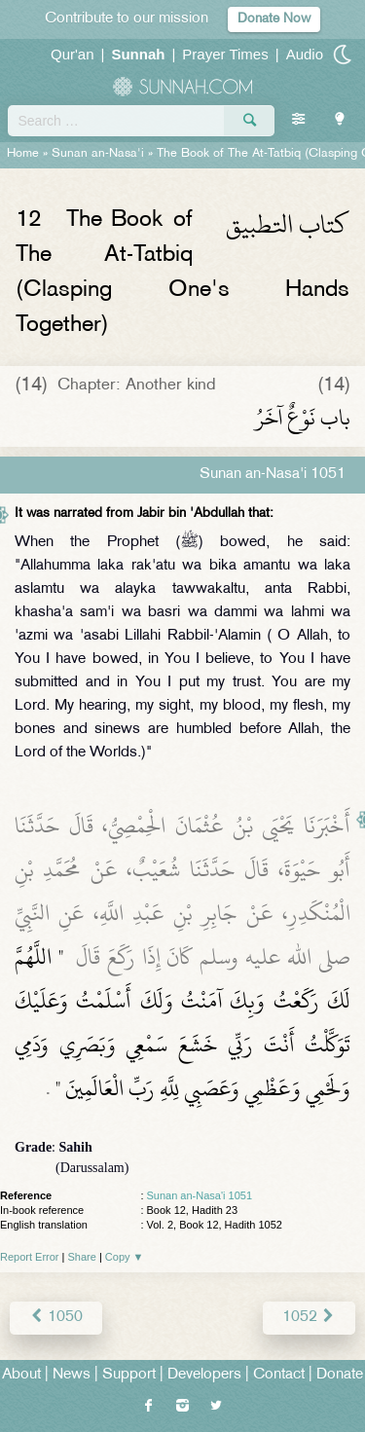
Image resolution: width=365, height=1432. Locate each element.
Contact (279, 1375)
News (72, 1375)
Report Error (29, 1257)
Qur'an (72, 54)
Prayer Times (225, 54)
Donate (339, 1375)
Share (82, 1257)
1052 (309, 1317)
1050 (56, 1317)
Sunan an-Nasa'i (98, 154)
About (21, 1375)
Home (23, 154)
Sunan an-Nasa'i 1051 (200, 1195)
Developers (204, 1375)
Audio (304, 54)
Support (129, 1375)
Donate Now (273, 19)
